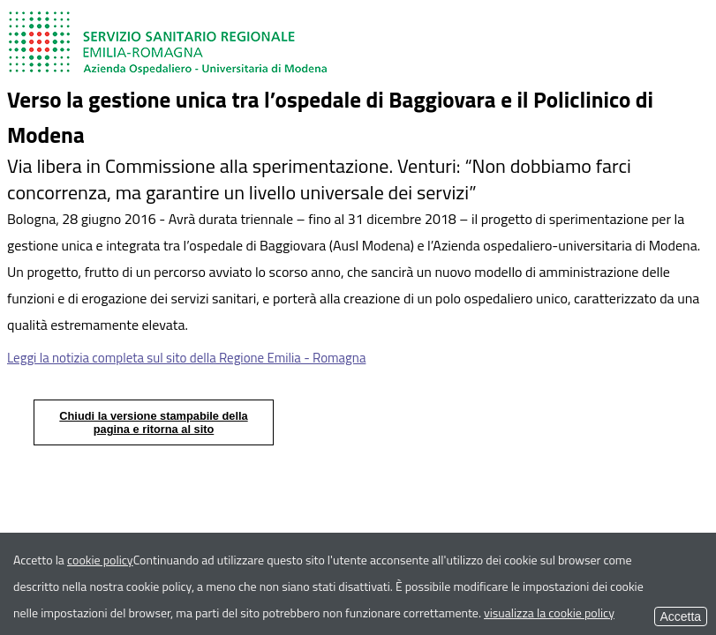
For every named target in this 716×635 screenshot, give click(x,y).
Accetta (681, 616)
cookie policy (100, 559)
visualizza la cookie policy (549, 612)
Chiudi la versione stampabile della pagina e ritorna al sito (153, 422)
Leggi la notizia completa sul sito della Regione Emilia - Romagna (186, 357)
